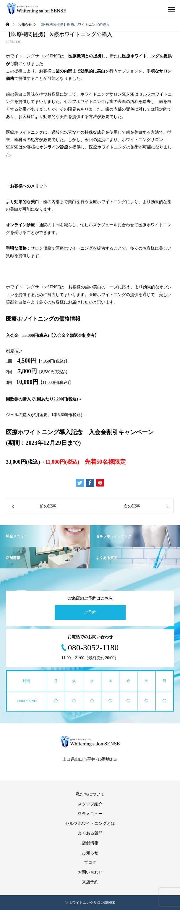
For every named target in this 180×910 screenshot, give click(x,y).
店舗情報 (90, 843)
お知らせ (90, 853)
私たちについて (90, 794)
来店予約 (90, 882)
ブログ (90, 862)
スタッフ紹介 (90, 804)
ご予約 (90, 612)
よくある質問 (90, 833)
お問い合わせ (90, 872)
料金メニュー (90, 814)
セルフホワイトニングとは (90, 823)
